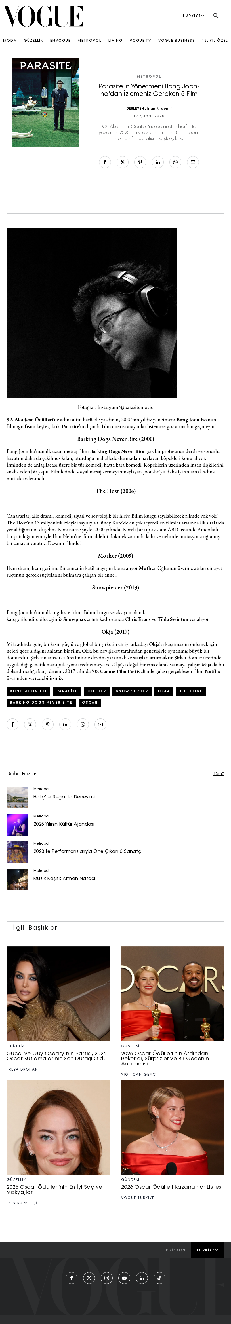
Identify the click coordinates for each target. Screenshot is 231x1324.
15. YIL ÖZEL (215, 41)
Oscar (90, 703)
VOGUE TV (140, 41)
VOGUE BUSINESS (176, 41)
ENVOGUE (60, 41)
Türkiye (207, 1250)
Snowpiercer (132, 691)
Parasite (67, 691)
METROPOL (89, 41)
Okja (164, 691)
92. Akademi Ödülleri (30, 419)
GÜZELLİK (33, 41)
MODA (10, 41)
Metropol (149, 77)
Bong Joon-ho (28, 691)
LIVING (115, 41)
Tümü (218, 774)
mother (96, 691)
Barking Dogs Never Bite (41, 703)
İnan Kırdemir (159, 109)
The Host (191, 691)
